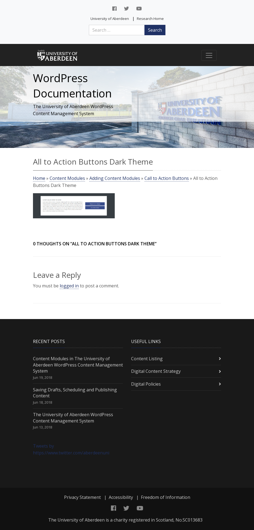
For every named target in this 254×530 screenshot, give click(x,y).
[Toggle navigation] (209, 55)
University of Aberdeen (109, 18)
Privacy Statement (82, 497)
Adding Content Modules (114, 178)
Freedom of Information (165, 497)
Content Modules (67, 178)
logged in (69, 286)
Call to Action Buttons (166, 178)
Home (39, 178)
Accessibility (121, 497)
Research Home (150, 18)
